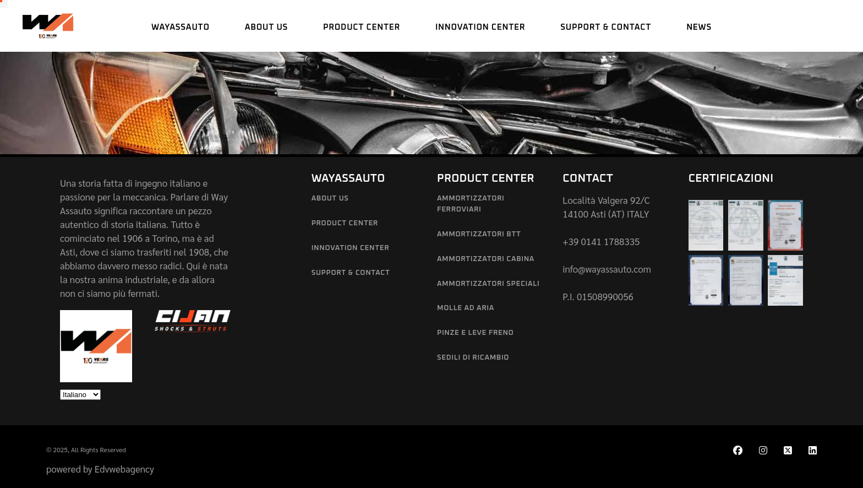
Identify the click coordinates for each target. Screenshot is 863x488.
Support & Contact (351, 272)
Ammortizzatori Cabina (485, 259)
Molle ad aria (465, 308)
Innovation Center (351, 248)
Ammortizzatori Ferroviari (471, 204)
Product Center (345, 223)
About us (330, 198)
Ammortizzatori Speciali (488, 284)
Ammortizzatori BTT (479, 234)
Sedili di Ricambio (473, 357)
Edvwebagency (124, 469)
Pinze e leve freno (475, 333)
